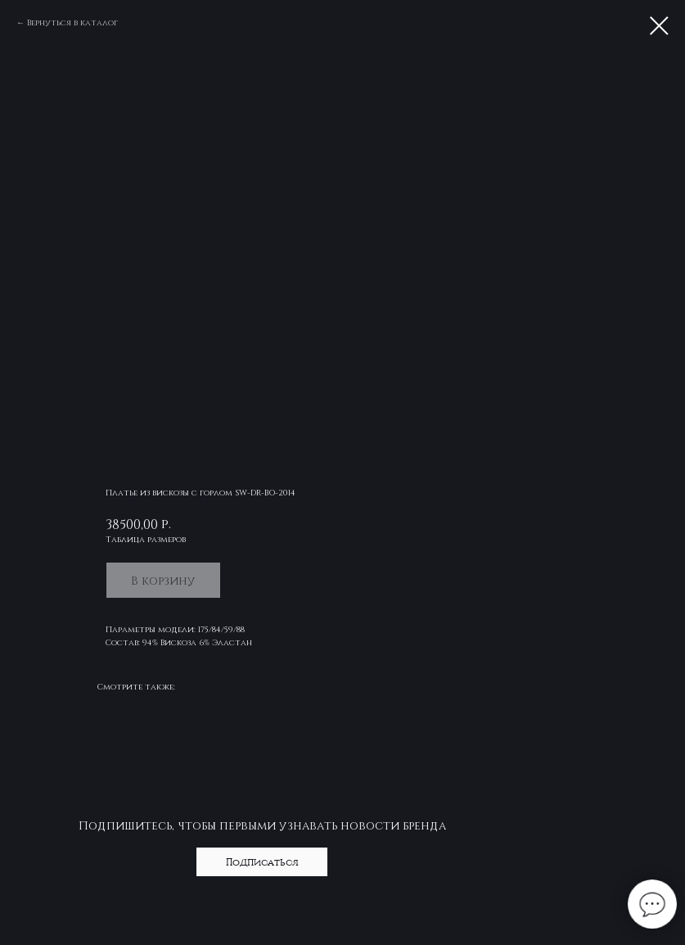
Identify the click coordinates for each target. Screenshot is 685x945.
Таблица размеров (146, 539)
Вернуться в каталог (72, 22)
